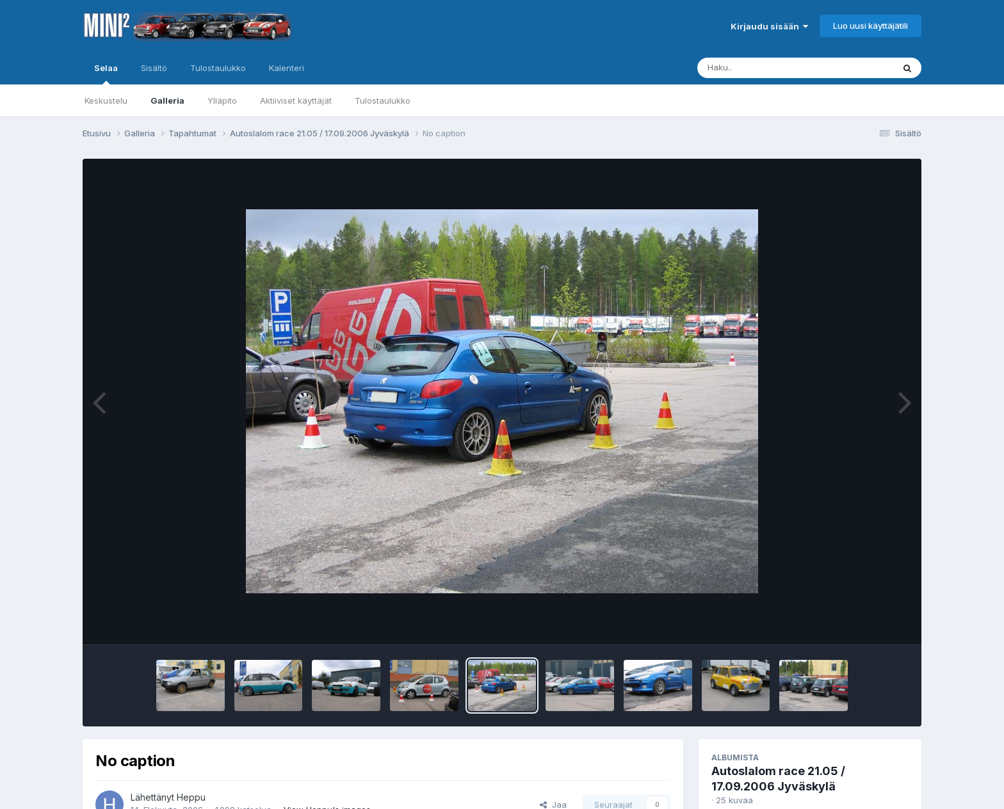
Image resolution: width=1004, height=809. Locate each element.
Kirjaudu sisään (769, 26)
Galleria (167, 100)
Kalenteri (286, 68)
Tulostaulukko (382, 100)
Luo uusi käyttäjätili (870, 25)
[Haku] (771, 68)
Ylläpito (222, 100)
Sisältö (154, 68)
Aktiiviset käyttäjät (296, 100)
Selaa (106, 73)
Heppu (191, 797)
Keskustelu (106, 100)
